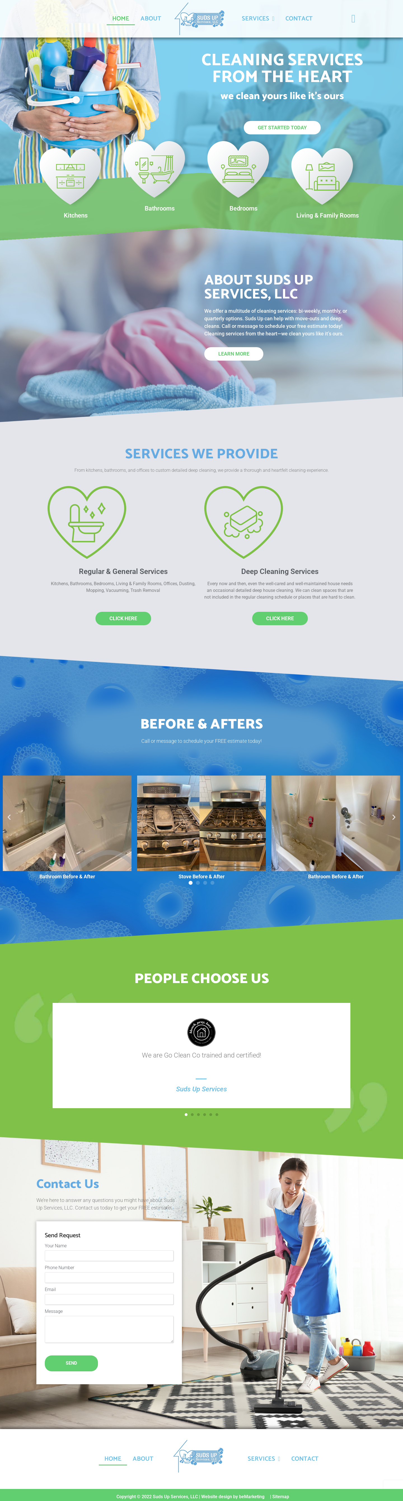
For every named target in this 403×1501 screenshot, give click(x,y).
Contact (299, 19)
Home (120, 19)
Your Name (56, 1246)
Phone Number (59, 1267)
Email (50, 1287)
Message (54, 1308)
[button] (9, 817)
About (150, 19)
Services (258, 19)
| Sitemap (279, 1493)
